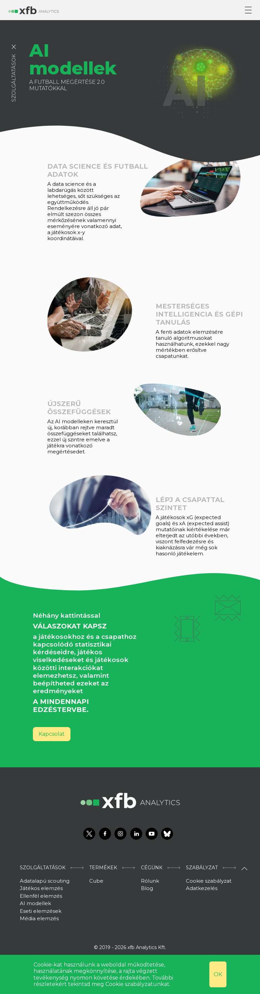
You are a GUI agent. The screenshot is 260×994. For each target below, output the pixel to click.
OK (218, 974)
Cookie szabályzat (208, 881)
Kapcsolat (52, 734)
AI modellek (35, 903)
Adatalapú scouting (44, 881)
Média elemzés (39, 918)
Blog (147, 888)
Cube (96, 881)
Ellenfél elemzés (41, 896)
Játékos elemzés (41, 888)
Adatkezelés (201, 888)
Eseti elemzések (40, 911)
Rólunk (150, 881)
